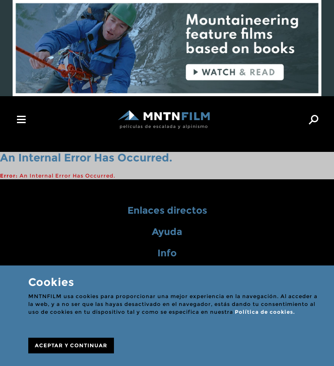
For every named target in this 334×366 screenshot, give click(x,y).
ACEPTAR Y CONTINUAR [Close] (71, 345)
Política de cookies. (265, 312)
